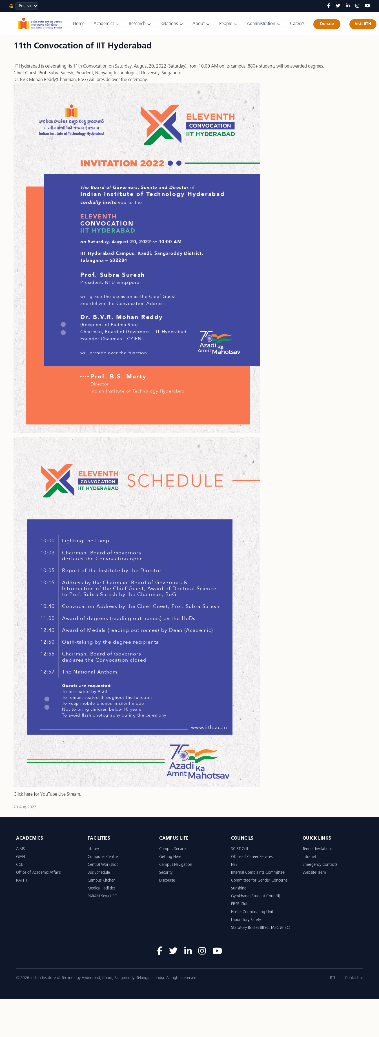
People (228, 24)
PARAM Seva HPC (102, 896)
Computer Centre (103, 857)
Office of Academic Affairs (38, 873)
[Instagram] (357, 6)
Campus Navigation (175, 865)
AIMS (20, 849)
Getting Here (170, 857)
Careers (297, 24)
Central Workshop (103, 865)
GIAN (20, 857)
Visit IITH (363, 24)
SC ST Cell (239, 849)
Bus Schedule (99, 873)
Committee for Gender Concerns (259, 880)
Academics (107, 24)
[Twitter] (338, 6)
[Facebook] (328, 6)
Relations (171, 24)
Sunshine (238, 888)
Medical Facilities (101, 888)
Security (165, 873)
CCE (19, 865)
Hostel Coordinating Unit (252, 912)
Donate (327, 24)
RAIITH (21, 880)
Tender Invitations (317, 849)
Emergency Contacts (320, 865)
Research (140, 24)
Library (93, 849)
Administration (264, 24)
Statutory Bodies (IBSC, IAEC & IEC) (260, 928)
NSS (234, 865)
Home (79, 24)
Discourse (167, 880)
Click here (23, 794)
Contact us (354, 978)
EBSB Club (240, 904)
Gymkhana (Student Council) (255, 896)
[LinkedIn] (348, 6)
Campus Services (173, 849)
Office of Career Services (251, 857)
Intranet (309, 857)
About (201, 24)
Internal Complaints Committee (258, 873)
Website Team (314, 873)
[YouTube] (367, 6)
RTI (332, 978)
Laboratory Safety (246, 920)
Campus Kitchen (102, 880)
